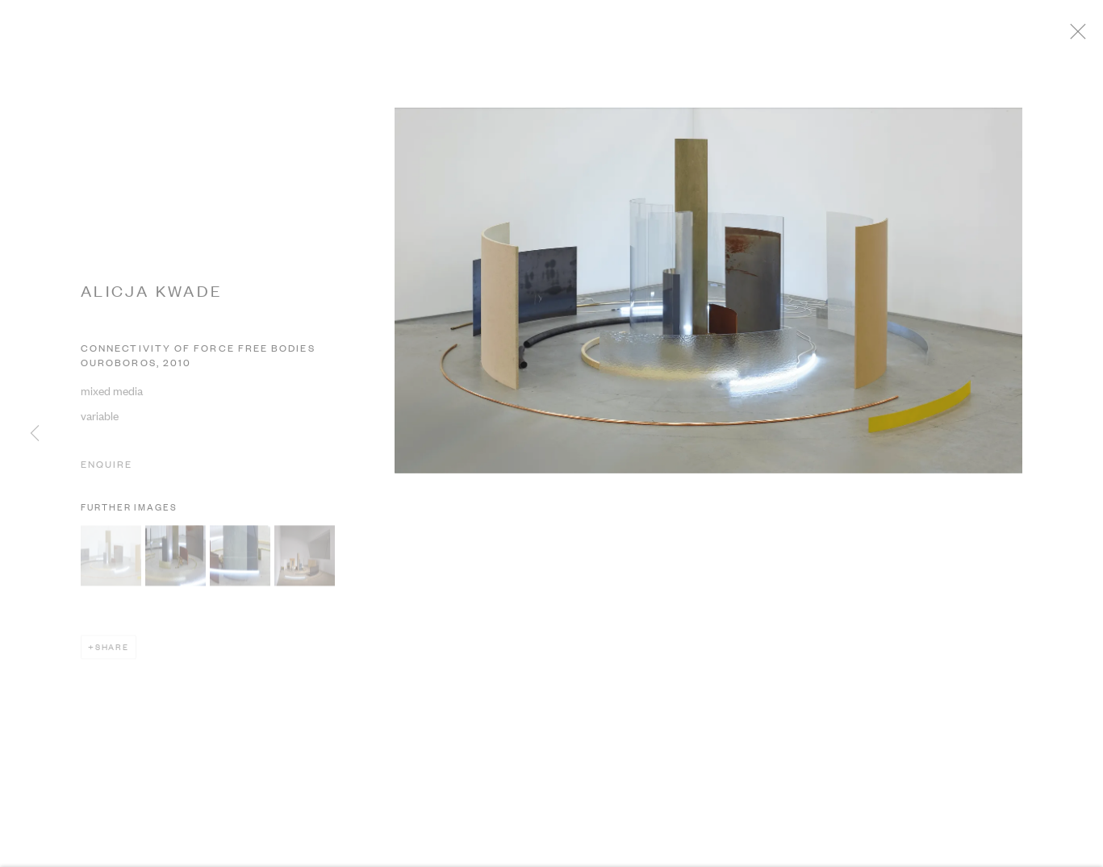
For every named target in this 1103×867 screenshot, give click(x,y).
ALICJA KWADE (152, 296)
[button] (111, 561)
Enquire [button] (106, 470)
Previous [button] (34, 433)
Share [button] (112, 652)
